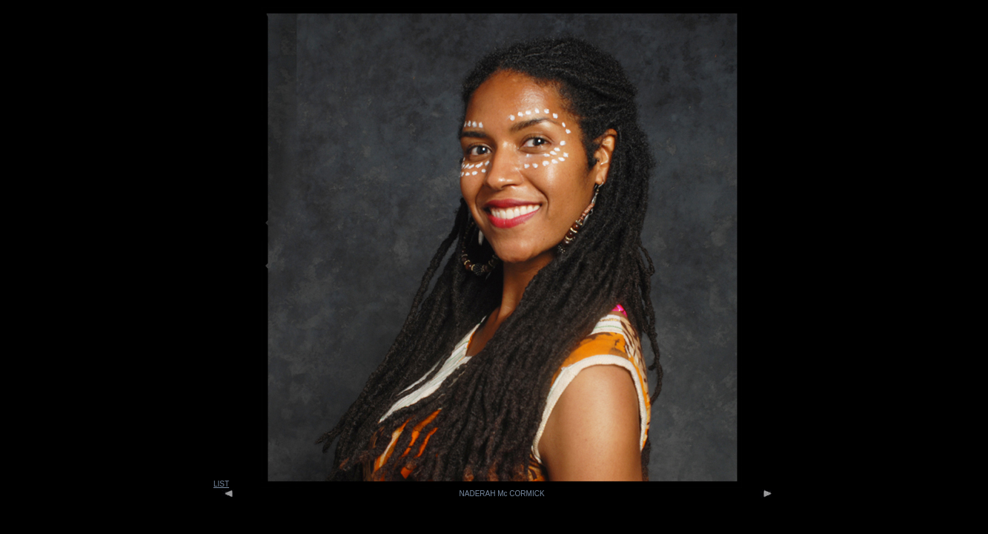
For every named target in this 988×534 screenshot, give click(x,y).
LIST (221, 484)
